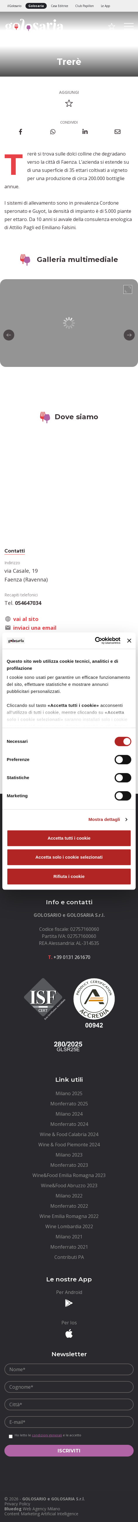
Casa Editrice (59, 6)
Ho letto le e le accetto (48, 1435)
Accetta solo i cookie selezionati (69, 857)
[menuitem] (69, 1093)
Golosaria (36, 6)
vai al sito (26, 618)
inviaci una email (34, 627)
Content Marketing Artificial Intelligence (41, 1513)
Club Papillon (84, 6)
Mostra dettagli (104, 819)
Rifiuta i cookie (69, 876)
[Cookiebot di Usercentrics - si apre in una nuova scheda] (94, 640)
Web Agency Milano (41, 1508)
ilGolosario (14, 6)
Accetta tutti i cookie (69, 838)
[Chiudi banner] (129, 641)
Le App (105, 6)
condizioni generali (47, 1435)
